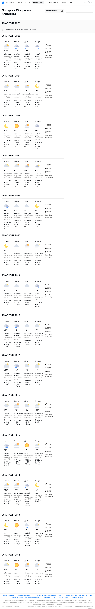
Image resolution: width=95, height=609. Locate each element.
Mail (3, 606)
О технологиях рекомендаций (54, 606)
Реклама (16, 606)
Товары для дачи (77, 597)
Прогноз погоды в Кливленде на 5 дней (47, 595)
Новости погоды (49, 597)
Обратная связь (68, 606)
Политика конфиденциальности (36, 606)
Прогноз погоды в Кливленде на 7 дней (78, 595)
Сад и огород (63, 597)
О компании (9, 606)
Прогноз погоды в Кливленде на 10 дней (26, 597)
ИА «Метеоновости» (87, 606)
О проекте (90, 608)
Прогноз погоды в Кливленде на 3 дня (16, 595)
